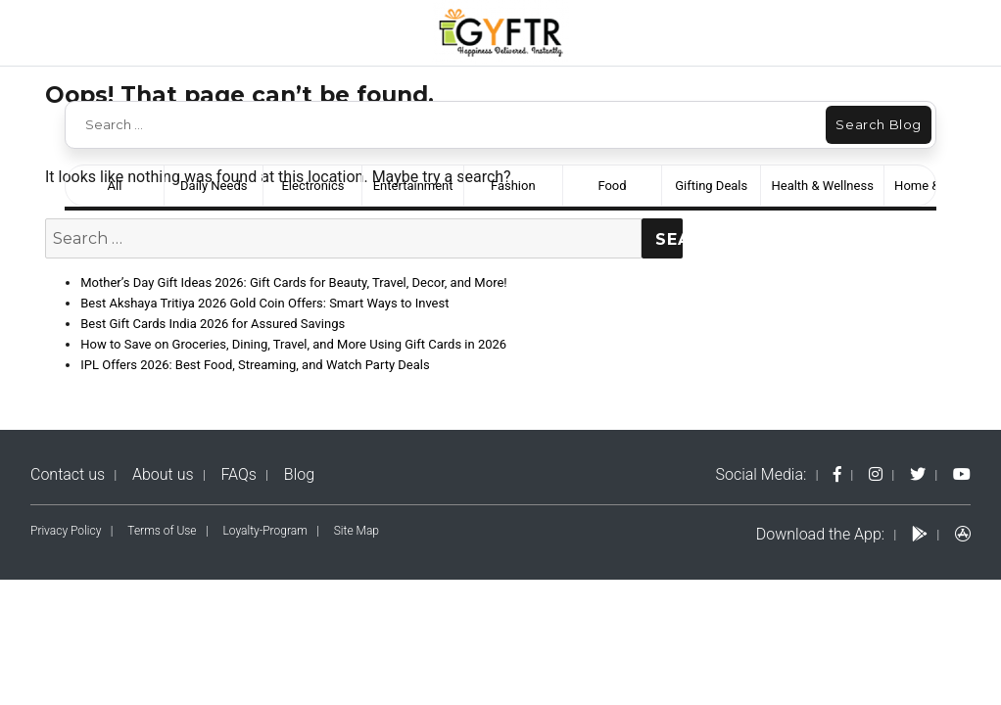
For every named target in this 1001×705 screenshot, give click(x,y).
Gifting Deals (711, 185)
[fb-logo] (837, 474)
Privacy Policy (65, 531)
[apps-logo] (963, 534)
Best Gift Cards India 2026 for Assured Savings (212, 323)
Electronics (312, 185)
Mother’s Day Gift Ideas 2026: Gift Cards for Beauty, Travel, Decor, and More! (293, 282)
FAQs (238, 474)
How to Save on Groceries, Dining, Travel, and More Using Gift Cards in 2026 (293, 344)
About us (163, 474)
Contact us (67, 474)
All (115, 185)
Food (611, 185)
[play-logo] (920, 534)
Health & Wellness (822, 185)
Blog (299, 474)
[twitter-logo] (918, 474)
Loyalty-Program (265, 531)
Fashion (513, 185)
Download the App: (820, 534)
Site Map (356, 531)
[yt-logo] (962, 474)
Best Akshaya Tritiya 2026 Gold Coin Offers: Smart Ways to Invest (264, 303)
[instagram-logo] (875, 474)
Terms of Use (161, 531)
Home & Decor (935, 185)
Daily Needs (213, 185)
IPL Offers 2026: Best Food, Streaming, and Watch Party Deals (254, 364)
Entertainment (413, 185)
